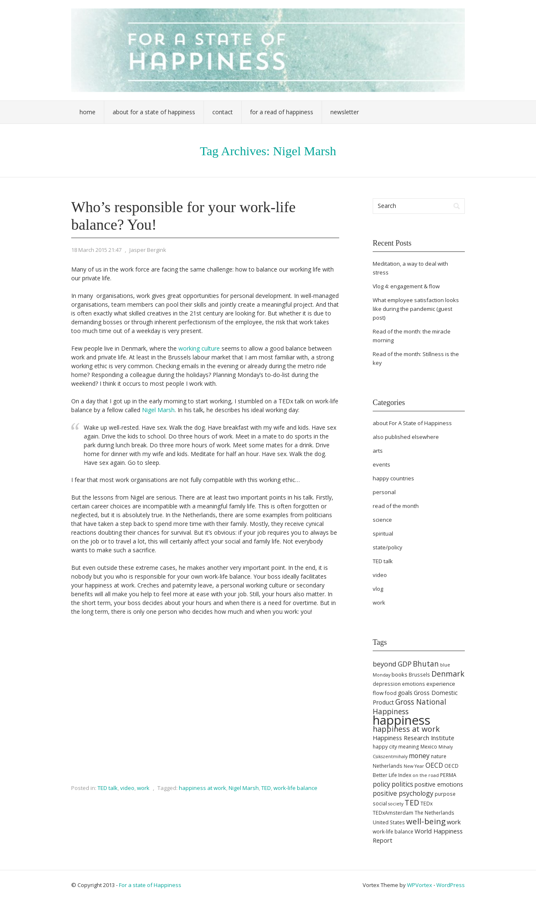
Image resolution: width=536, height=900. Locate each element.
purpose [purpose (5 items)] (445, 793)
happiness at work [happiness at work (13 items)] (406, 729)
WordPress (450, 885)
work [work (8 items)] (454, 822)
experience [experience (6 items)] (440, 683)
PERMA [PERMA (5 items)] (448, 775)
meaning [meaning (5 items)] (408, 746)
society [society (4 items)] (395, 804)
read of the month (396, 506)
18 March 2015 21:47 (96, 250)
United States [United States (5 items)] (389, 822)
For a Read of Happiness (281, 112)
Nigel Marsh (158, 410)
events (381, 464)
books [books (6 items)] (399, 674)
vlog (378, 588)
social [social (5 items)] (380, 803)
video (127, 788)
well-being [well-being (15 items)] (426, 821)
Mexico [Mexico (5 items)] (428, 746)
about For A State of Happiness (412, 423)
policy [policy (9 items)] (381, 784)
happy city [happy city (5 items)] (385, 746)
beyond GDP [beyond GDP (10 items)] (392, 664)
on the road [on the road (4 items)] (425, 775)
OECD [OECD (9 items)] (434, 765)
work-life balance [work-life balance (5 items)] (393, 831)
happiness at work (202, 788)
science (382, 519)
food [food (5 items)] (391, 693)
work (143, 788)
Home (87, 112)
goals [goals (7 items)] (405, 693)
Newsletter (344, 112)
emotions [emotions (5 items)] (413, 683)
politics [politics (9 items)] (402, 784)
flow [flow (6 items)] (378, 693)
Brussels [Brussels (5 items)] (419, 674)
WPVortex (419, 885)
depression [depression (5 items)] (387, 683)
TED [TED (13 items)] (412, 802)
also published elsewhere (406, 437)
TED (266, 788)
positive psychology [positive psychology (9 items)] (403, 793)
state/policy (387, 547)
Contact (222, 112)
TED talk (108, 788)
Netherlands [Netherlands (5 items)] (387, 765)
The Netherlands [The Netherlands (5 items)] (434, 812)
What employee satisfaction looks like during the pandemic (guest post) (416, 308)
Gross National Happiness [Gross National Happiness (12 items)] (409, 706)
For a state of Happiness (150, 885)
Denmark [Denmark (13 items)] (447, 674)
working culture (199, 348)
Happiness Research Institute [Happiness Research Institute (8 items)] (413, 737)
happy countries (393, 478)
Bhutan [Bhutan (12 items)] (426, 664)
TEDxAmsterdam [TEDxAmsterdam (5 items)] (393, 812)
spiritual (383, 533)
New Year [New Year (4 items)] (414, 766)
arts (378, 450)
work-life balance (295, 788)
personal (384, 492)
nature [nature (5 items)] (438, 756)
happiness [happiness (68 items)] (401, 720)
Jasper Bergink (147, 250)
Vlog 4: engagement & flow (406, 286)
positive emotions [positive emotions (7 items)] (439, 784)
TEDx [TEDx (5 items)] (426, 803)
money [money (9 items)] (419, 755)
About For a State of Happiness (154, 112)
